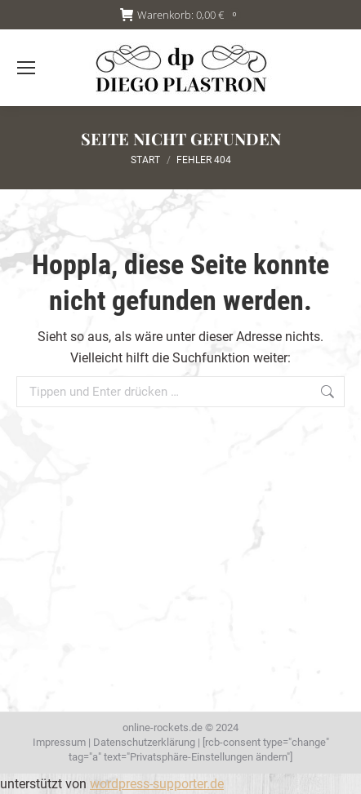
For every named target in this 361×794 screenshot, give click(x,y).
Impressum (59, 742)
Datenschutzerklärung (144, 742)
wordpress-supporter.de (157, 784)
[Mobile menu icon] (26, 68)
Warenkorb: (180, 15)
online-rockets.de (163, 727)
